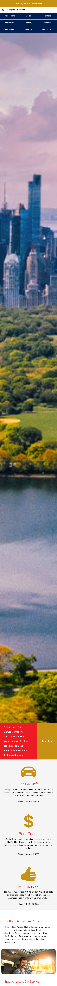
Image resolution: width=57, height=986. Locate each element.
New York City (47, 29)
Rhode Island (9, 16)
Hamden (47, 23)
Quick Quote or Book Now (28, 3)
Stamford (28, 29)
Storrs (28, 16)
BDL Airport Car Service (15, 10)
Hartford (47, 16)
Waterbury (9, 23)
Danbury (28, 23)
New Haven (9, 29)
